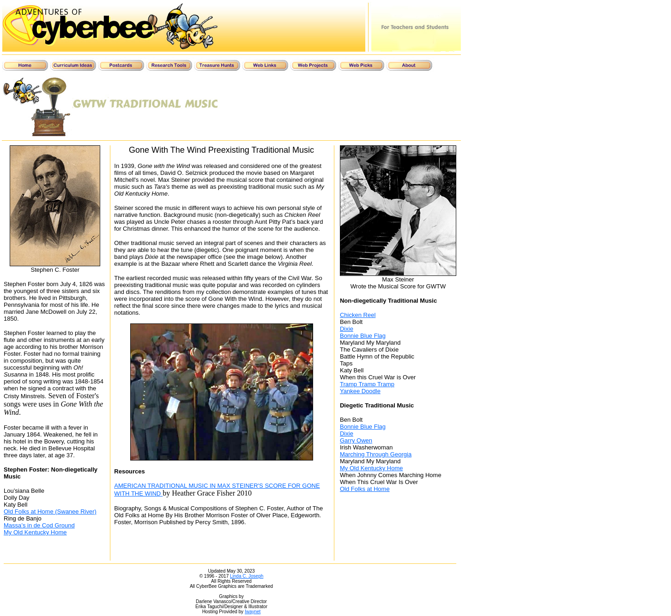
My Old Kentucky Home (35, 532)
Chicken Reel (357, 314)
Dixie (346, 328)
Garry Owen (356, 440)
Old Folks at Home (365, 488)
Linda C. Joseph (246, 576)
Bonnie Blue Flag (363, 335)
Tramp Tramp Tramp (367, 384)
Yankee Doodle (360, 391)
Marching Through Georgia (375, 454)
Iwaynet (252, 611)
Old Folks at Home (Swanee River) (50, 511)
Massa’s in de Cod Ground (39, 525)
